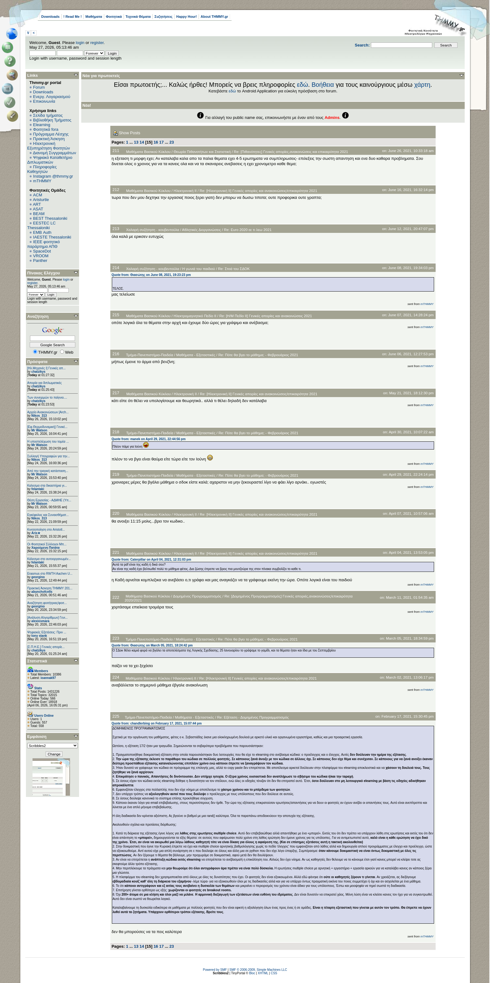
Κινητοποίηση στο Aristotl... (46, 529)
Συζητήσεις (163, 16)
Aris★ (35, 533)
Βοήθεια (323, 84)
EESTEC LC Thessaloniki (41, 225)
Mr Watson (39, 430)
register (97, 42)
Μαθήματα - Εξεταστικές (195, 355)
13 (136, 142)
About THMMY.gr (214, 16)
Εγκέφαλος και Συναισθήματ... (48, 515)
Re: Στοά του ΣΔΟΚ (234, 269)
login (80, 42)
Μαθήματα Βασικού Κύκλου (148, 152)
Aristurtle (41, 199)
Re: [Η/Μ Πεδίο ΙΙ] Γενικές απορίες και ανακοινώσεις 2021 (265, 316)
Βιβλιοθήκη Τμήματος (52, 120)
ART (37, 204)
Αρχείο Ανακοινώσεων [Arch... (48, 412)
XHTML (263, 973)
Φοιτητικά (114, 16)
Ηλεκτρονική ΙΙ (185, 191)
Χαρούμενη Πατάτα (45, 547)
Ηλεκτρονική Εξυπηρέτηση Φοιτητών (48, 145)
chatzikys (38, 371)
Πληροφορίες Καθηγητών (42, 169)
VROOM (40, 255)
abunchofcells (41, 591)
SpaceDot (42, 251)
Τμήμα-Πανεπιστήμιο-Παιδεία (149, 355)
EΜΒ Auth (42, 232)
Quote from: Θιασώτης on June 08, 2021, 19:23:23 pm (151, 275)
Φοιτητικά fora (45, 129)
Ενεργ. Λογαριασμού (51, 96)
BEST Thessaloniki (50, 218)
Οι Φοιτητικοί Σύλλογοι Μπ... (47, 544)
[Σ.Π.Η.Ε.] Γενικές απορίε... (46, 647)
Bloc (252, 973)
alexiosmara (40, 621)
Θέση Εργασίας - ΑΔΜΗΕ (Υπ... (49, 500)
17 (161, 142)
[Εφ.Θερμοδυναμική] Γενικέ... (47, 427)
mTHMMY (42, 181)
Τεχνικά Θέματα (138, 16)
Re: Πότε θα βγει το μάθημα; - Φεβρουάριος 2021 (258, 355)
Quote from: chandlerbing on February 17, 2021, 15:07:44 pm (157, 723)
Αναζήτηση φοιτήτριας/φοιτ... (47, 603)
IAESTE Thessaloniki (52, 237)
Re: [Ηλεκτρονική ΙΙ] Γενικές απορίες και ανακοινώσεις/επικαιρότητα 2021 (258, 191)
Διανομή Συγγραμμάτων (54, 152)
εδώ (302, 84)
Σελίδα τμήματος (48, 115)
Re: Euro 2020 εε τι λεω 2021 (248, 230)
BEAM (39, 213)
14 (142, 142)
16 (155, 142)
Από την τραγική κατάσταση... (47, 471)
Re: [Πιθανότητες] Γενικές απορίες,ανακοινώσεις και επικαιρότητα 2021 (291, 152)
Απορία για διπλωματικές (44, 383)
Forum (39, 87)
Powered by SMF (215, 969)
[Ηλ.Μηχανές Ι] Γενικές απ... (46, 368)
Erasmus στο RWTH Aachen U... (49, 573)
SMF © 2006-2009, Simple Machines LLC (258, 969)
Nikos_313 (39, 415)
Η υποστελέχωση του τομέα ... (48, 441)
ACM (37, 195)
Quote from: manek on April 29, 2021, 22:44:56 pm (149, 439)
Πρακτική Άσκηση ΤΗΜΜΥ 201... (49, 588)
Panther (40, 260)
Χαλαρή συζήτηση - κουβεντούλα (152, 230)
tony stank (39, 635)
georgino (38, 577)
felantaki (37, 489)
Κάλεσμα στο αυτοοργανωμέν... (49, 559)
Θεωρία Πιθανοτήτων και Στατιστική (202, 152)
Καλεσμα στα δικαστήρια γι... (47, 485)
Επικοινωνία (44, 101)
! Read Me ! (72, 16)
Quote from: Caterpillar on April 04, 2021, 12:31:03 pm (151, 559)
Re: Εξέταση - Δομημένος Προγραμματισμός (253, 717)
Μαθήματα (93, 16)
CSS (274, 973)
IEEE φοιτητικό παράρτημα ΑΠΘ (43, 244)
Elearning (41, 124)
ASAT (38, 209)
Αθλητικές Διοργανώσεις (201, 230)
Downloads (50, 16)
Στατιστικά (37, 661)
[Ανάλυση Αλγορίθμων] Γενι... (47, 617)
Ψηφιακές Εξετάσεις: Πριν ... (46, 632)
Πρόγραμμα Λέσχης (51, 134)
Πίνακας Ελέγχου (43, 273)
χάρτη (422, 84)
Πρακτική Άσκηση (49, 138)
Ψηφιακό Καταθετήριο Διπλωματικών (49, 160)
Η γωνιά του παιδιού (198, 269)
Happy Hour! (186, 16)
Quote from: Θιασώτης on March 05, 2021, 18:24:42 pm (152, 645)
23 (171, 142)
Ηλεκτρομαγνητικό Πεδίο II (194, 316)
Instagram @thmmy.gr (53, 176)
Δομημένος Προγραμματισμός (197, 596)
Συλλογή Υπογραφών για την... (48, 456)
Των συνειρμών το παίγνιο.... (47, 397)
